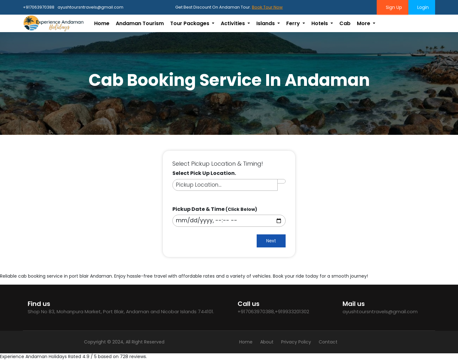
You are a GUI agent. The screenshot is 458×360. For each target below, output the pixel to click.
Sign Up (392, 7)
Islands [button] (266, 23)
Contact (328, 342)
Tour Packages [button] (190, 23)
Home (101, 23)
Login (422, 7)
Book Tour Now (267, 7)
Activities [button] (233, 23)
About (267, 342)
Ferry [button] (293, 23)
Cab (344, 23)
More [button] (364, 23)
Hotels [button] (320, 23)
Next (271, 241)
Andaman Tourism (140, 23)
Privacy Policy (296, 342)
